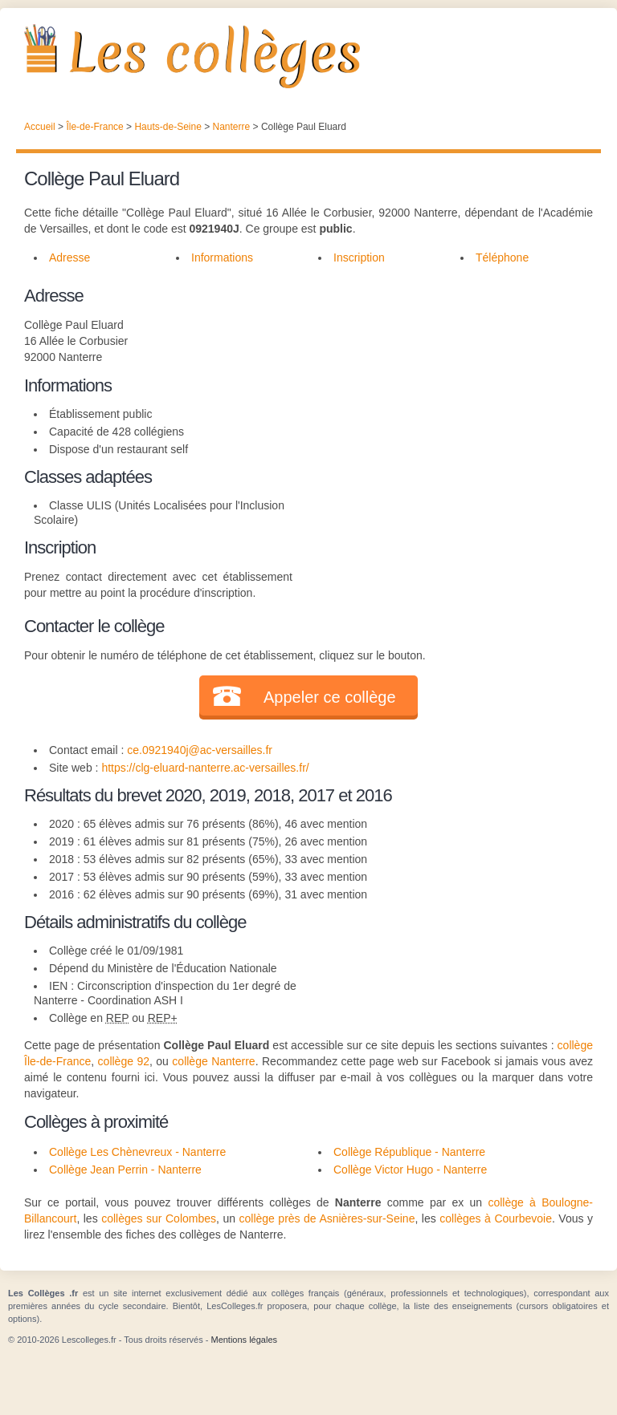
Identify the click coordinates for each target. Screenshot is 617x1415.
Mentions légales (243, 1339)
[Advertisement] (442, 382)
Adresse (69, 257)
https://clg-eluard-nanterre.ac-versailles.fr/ (204, 767)
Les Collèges (308, 56)
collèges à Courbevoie (495, 1218)
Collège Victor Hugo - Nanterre (410, 1169)
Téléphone (502, 257)
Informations (222, 257)
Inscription (359, 257)
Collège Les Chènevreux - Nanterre (137, 1151)
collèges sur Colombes (158, 1218)
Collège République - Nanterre (409, 1151)
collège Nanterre (213, 1061)
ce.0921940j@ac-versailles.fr (199, 750)
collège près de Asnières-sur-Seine (327, 1218)
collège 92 (123, 1061)
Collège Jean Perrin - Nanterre (125, 1169)
